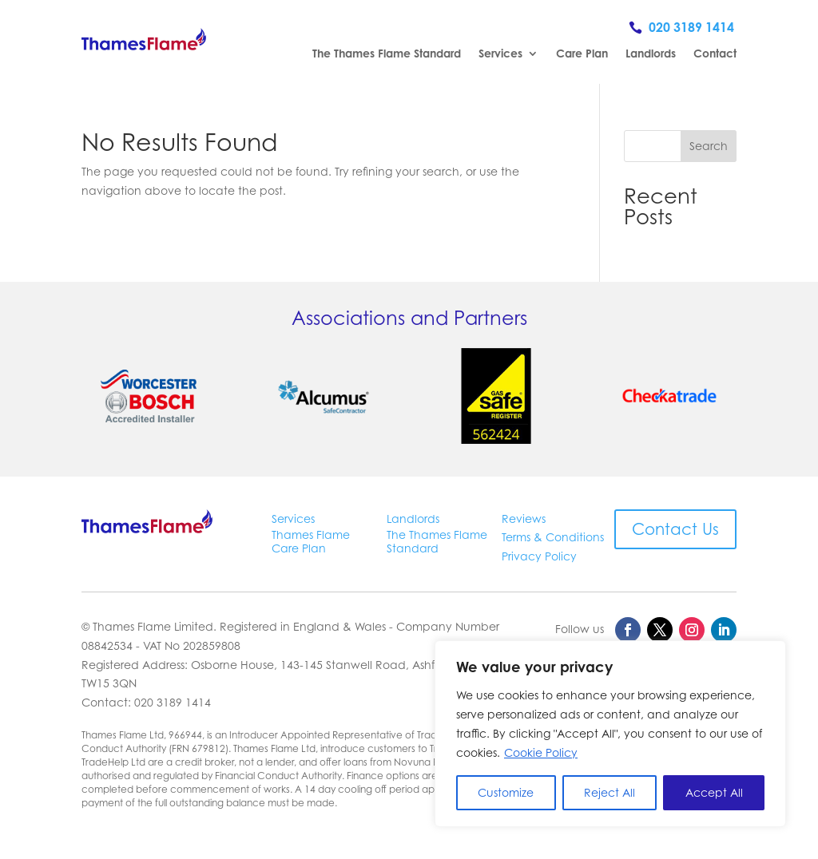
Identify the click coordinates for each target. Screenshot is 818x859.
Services (500, 54)
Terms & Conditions (553, 537)
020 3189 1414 (691, 27)
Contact (715, 54)
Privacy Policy (539, 556)
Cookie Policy (541, 752)
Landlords (650, 54)
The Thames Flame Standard (386, 54)
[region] (610, 733)
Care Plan (582, 54)
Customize (506, 792)
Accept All (714, 792)
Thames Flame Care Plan (311, 541)
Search (708, 145)
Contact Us (675, 529)
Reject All (609, 792)
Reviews (524, 518)
